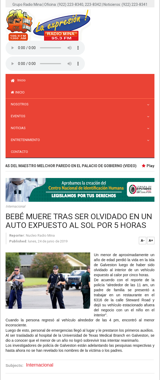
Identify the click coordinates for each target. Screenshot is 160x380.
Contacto (19, 152)
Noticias (19, 128)
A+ (151, 240)
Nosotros (21, 104)
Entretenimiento (27, 140)
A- (143, 240)
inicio (18, 92)
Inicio (18, 80)
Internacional (15, 206)
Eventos (19, 116)
